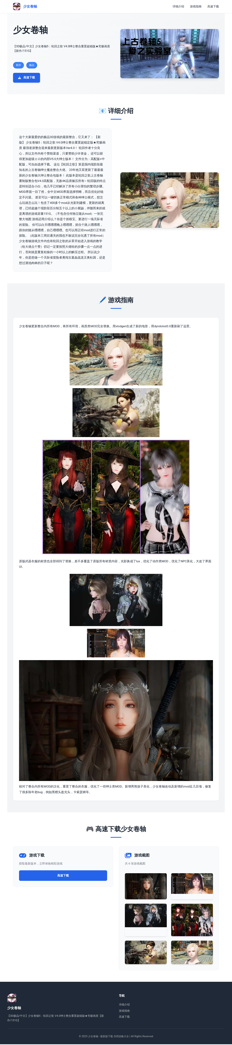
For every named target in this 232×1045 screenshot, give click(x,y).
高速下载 (213, 6)
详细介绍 (178, 6)
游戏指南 (196, 6)
